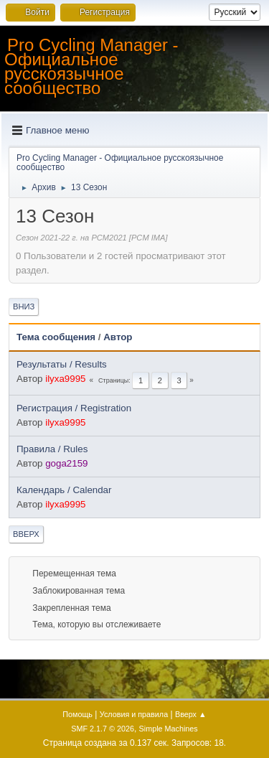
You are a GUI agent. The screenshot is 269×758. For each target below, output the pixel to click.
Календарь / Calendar (63, 490)
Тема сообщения (55, 337)
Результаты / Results (61, 364)
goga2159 (66, 463)
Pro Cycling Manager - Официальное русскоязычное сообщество (91, 66)
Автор (117, 337)
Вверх (26, 534)
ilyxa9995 (65, 378)
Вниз (23, 306)
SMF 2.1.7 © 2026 (102, 728)
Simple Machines (168, 728)
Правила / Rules (52, 449)
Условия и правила (134, 714)
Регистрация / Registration (73, 408)
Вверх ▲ (191, 714)
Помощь (77, 714)
